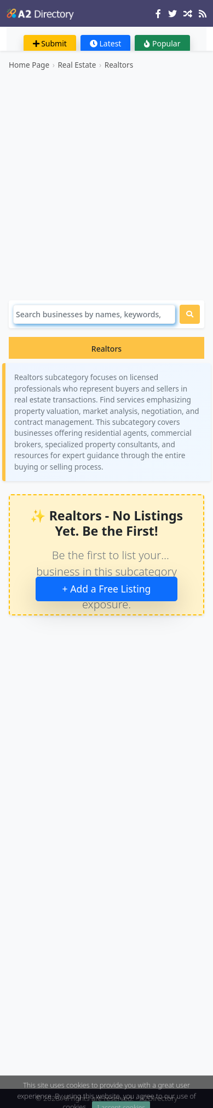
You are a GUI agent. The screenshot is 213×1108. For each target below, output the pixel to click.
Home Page (29, 65)
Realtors (119, 65)
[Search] (94, 314)
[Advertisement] (106, 185)
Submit (50, 43)
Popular (162, 43)
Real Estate (76, 65)
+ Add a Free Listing (106, 588)
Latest (106, 43)
